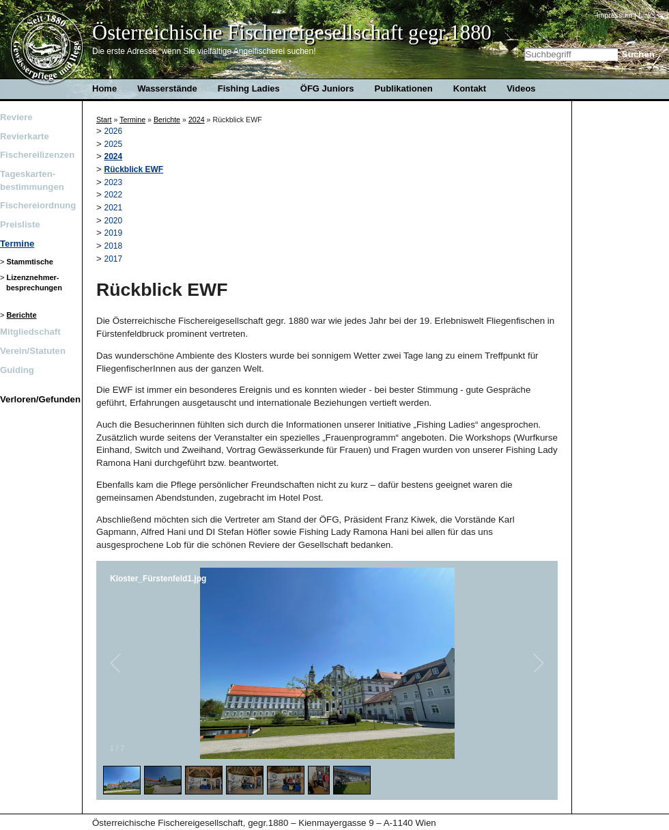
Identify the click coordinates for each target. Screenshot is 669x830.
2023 (113, 182)
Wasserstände (167, 88)
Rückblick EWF (134, 169)
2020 (113, 220)
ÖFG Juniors (327, 88)
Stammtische (29, 262)
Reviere (16, 117)
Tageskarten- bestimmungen (32, 180)
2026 (113, 131)
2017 (113, 259)
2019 (113, 233)
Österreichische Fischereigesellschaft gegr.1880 (292, 32)
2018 (113, 246)
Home (47, 48)
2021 (113, 207)
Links (646, 15)
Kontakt (469, 88)
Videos (521, 88)
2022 (113, 194)
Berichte (21, 315)
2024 (196, 119)
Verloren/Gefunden (37, 399)
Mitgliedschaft (30, 332)
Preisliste (20, 224)
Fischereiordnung (37, 205)
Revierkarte (24, 136)
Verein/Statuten (33, 351)
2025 (113, 144)
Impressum (615, 15)
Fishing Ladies (249, 88)
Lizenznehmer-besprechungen (34, 282)
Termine (17, 243)
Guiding (17, 370)
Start (104, 119)
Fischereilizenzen (37, 155)
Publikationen (404, 88)
